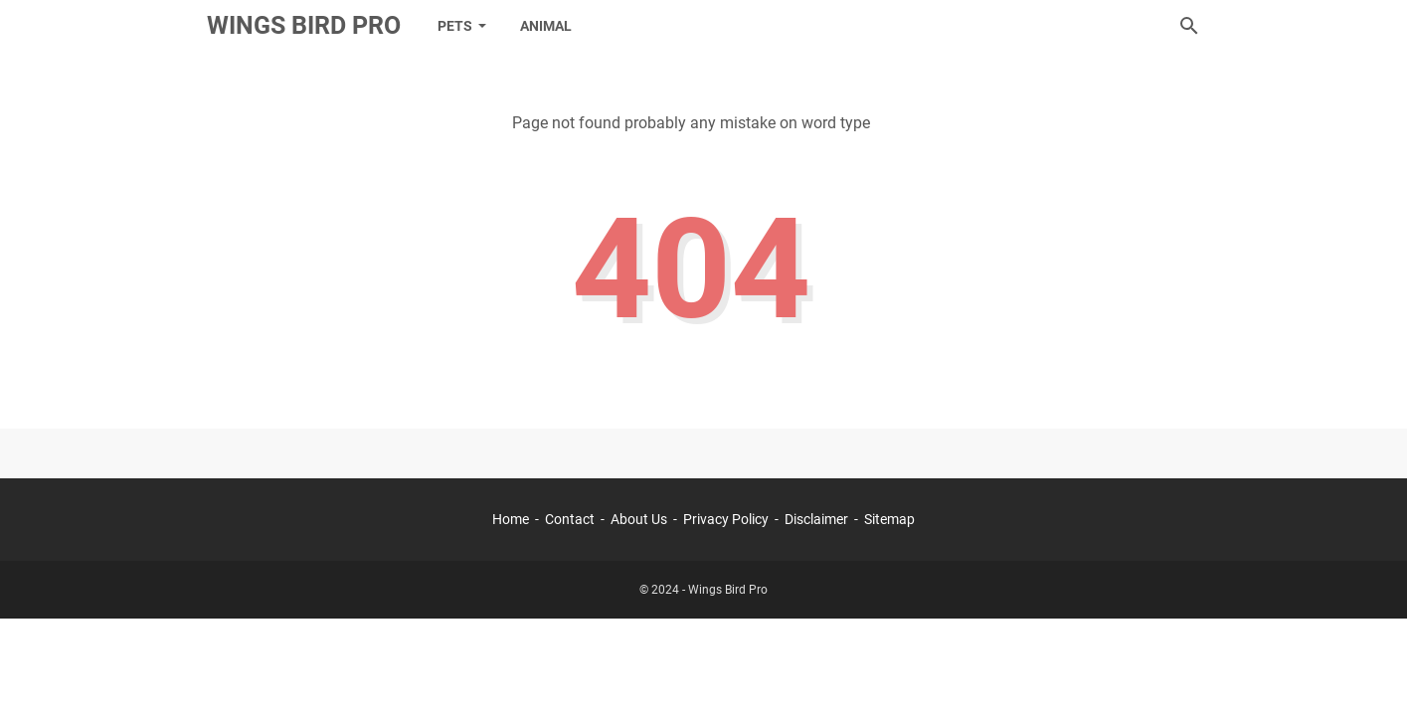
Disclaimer (816, 519)
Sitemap (889, 519)
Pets (455, 26)
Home (510, 519)
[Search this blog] (1189, 26)
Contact (570, 519)
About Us (639, 519)
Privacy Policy (726, 519)
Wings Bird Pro (304, 25)
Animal (546, 26)
